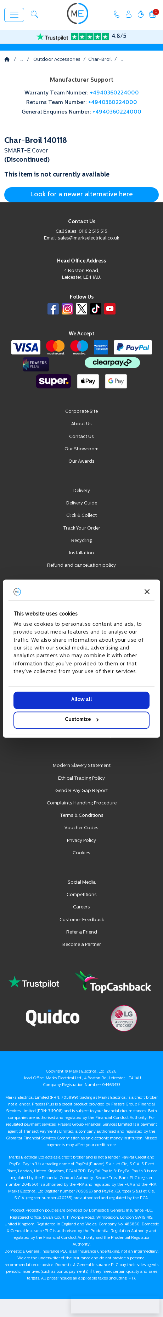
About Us (81, 424)
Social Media (82, 882)
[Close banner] (147, 591)
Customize (82, 720)
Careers (81, 907)
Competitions (82, 895)
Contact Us (81, 436)
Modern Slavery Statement (82, 765)
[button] (34, 14)
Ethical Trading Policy (81, 778)
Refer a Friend (81, 932)
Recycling (81, 540)
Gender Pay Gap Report (81, 791)
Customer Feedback (82, 920)
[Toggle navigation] (14, 15)
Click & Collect (81, 515)
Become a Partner (81, 944)
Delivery (81, 491)
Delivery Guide (81, 503)
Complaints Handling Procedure (82, 803)
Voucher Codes (81, 828)
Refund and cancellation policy (81, 565)
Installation (81, 553)
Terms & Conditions (81, 815)
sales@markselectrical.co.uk (88, 238)
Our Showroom (81, 449)
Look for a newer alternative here (81, 194)
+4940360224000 (114, 93)
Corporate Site (81, 411)
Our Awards (81, 461)
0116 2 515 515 (93, 231)
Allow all (81, 700)
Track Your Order (81, 528)
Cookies (81, 853)
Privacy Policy (81, 840)
